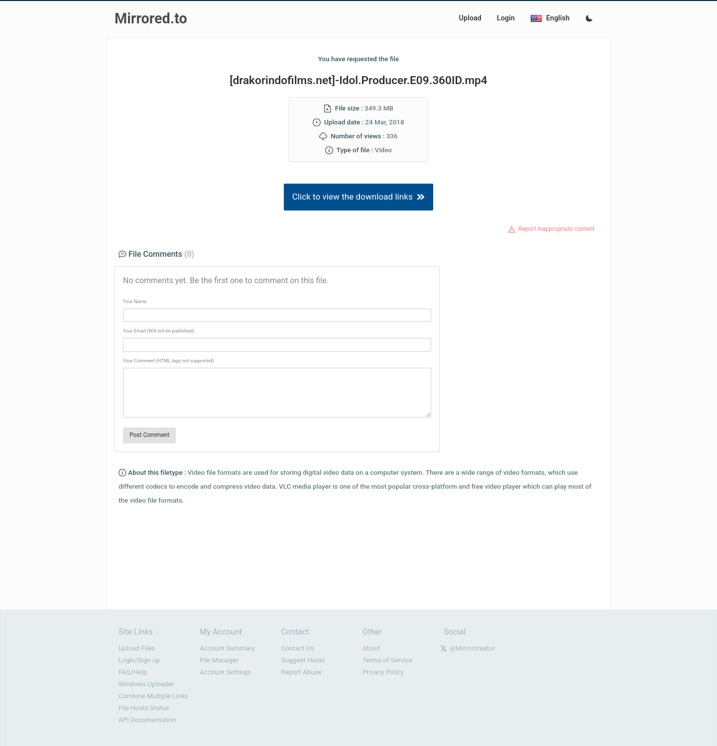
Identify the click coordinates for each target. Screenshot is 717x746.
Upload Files (137, 648)
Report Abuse (301, 672)
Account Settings (225, 672)
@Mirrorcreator (472, 648)
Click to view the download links (358, 197)
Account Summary (227, 648)
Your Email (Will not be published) (158, 330)
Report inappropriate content (556, 228)
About (371, 648)
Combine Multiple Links (153, 696)
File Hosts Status (144, 708)
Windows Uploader (146, 684)
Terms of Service (387, 660)
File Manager (219, 660)
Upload (470, 18)
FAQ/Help (133, 672)
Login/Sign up (139, 660)
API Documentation (147, 720)
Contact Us (297, 648)
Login (506, 18)
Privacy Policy (383, 672)
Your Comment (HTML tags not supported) (168, 360)
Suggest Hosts (303, 660)
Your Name (134, 301)
